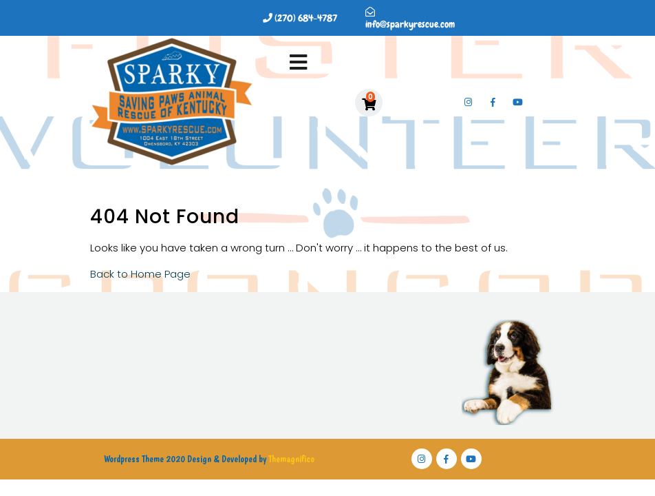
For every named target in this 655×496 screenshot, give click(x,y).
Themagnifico (290, 458)
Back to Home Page (140, 274)
